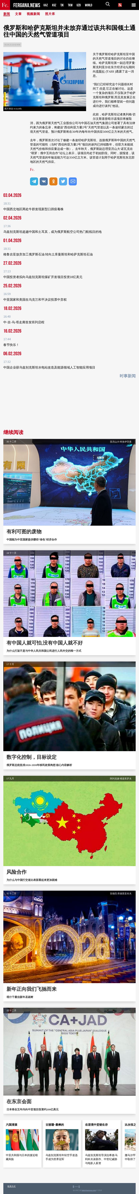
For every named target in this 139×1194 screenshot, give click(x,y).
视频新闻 (34, 14)
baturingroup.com (89, 1190)
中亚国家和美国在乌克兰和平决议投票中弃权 (35, 299)
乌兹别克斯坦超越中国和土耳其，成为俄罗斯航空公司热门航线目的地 (52, 232)
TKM (70, 5)
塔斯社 (100, 71)
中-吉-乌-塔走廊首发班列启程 (23, 322)
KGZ (54, 5)
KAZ (46, 5)
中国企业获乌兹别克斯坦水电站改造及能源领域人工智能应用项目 (49, 367)
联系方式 (12, 1186)
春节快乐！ (11, 345)
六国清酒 (11, 1124)
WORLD (90, 5)
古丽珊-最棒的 (55, 1124)
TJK (62, 5)
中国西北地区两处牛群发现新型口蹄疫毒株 (33, 209)
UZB (79, 5)
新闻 (6, 14)
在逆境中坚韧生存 (96, 1124)
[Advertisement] (69, 405)
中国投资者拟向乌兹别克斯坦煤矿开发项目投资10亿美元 (42, 277)
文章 (18, 14)
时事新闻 (128, 376)
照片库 (51, 14)
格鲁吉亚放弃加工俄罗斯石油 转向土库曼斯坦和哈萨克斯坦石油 (48, 254)
